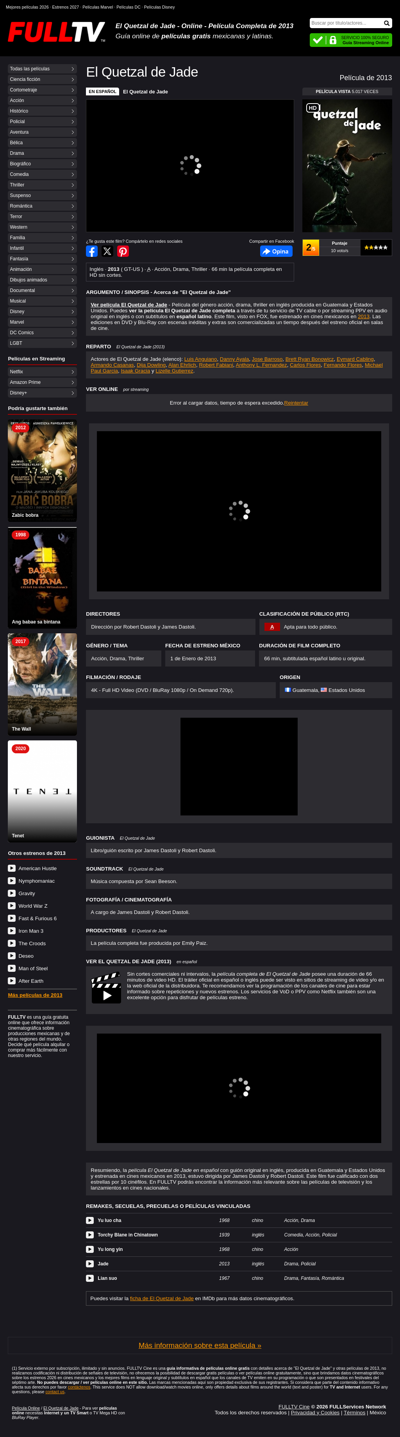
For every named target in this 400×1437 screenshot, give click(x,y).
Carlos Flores (305, 365)
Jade (103, 1264)
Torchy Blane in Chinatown (128, 1235)
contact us (54, 1391)
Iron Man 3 (30, 931)
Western (18, 227)
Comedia (19, 174)
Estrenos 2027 (65, 7)
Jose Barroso (267, 359)
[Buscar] (351, 23)
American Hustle (37, 868)
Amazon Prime (25, 382)
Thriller (17, 185)
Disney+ (18, 393)
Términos (355, 1412)
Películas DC (128, 7)
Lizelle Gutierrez (174, 371)
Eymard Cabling (355, 359)
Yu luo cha (109, 1220)
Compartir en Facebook (92, 251)
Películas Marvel (97, 7)
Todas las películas (29, 69)
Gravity (26, 893)
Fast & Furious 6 (37, 918)
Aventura (19, 132)
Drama (17, 153)
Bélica (16, 142)
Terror (16, 216)
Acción (17, 100)
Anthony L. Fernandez (261, 365)
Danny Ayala (234, 359)
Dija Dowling (151, 365)
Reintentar (296, 403)
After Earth (30, 981)
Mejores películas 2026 (27, 7)
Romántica (21, 206)
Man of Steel (33, 968)
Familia (17, 237)
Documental (22, 290)
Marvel (17, 322)
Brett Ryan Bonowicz (310, 359)
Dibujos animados (28, 280)
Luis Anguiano (200, 359)
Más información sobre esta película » (200, 1345)
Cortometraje (23, 90)
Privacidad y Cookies (315, 1412)
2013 (364, 316)
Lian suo (107, 1278)
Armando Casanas (112, 365)
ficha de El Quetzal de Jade (162, 1298)
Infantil (16, 248)
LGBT (16, 343)
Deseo (26, 956)
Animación (21, 269)
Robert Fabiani (216, 365)
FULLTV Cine (294, 1407)
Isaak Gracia (135, 371)
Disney (17, 311)
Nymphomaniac (36, 881)
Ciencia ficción (25, 79)
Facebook (276, 251)
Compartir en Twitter (107, 251)
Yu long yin (110, 1249)
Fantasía (19, 259)
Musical (18, 301)
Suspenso (20, 195)
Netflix (16, 371)
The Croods (32, 943)
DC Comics (22, 332)
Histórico (19, 111)
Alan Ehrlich (182, 365)
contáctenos (79, 1387)
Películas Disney (159, 7)
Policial (17, 121)
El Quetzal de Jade (145, 92)
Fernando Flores (343, 365)
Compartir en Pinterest (123, 251)
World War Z (32, 906)
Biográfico (20, 164)
